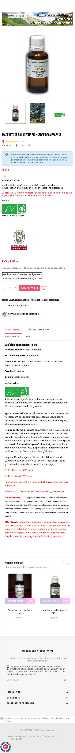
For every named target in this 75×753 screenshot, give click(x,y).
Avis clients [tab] (12, 336)
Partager (16, 145)
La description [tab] (13, 329)
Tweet (23, 145)
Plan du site (16, 738)
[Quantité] (9, 288)
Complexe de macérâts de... (20, 612)
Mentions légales (17, 736)
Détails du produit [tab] (39, 329)
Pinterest (29, 145)
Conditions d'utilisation (42, 736)
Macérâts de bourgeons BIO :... (55, 612)
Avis (28, 336)
